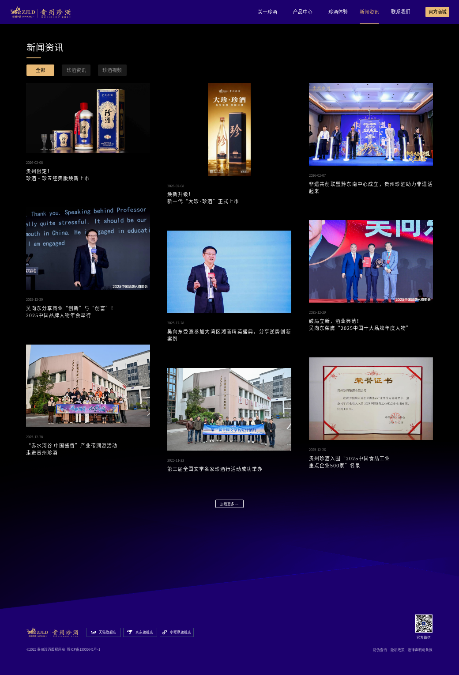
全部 (40, 70)
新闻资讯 (369, 11)
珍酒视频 (112, 70)
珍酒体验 (338, 11)
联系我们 (400, 11)
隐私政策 (398, 650)
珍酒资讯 (76, 70)
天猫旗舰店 (104, 632)
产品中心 (302, 11)
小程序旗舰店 (177, 632)
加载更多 (229, 504)
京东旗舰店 (140, 632)
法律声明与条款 (420, 650)
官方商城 (437, 11)
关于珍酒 (267, 11)
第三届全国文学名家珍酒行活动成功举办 (215, 468)
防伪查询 (380, 650)
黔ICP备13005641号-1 (83, 649)
